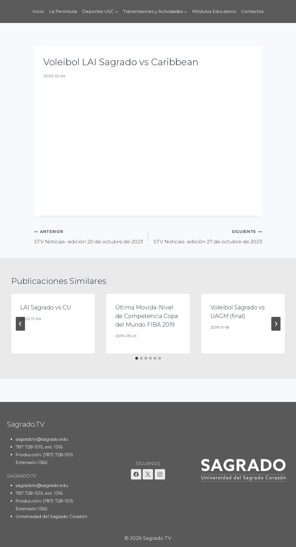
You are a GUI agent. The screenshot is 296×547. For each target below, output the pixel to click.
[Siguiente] (275, 324)
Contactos (252, 11)
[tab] (136, 358)
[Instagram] (160, 474)
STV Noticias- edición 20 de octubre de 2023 (88, 236)
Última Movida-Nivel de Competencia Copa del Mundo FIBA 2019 (146, 316)
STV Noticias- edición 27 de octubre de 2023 (207, 236)
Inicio (38, 11)
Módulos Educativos (214, 11)
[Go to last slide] (20, 324)
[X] (148, 474)
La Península (63, 11)
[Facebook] (136, 474)
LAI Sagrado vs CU (45, 307)
